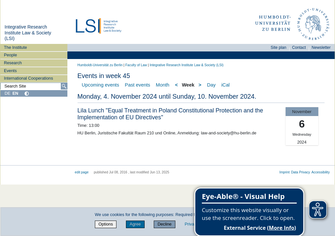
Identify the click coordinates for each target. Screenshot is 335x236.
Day (211, 85)
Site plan (278, 47)
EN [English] (15, 93)
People (10, 54)
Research (13, 62)
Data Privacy (300, 172)
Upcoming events (100, 85)
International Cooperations (28, 78)
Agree (135, 224)
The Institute (15, 47)
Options (105, 224)
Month (162, 85)
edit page (82, 172)
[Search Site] (33, 86)
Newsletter (321, 47)
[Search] (64, 86)
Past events (137, 85)
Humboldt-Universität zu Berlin (100, 65)
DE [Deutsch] (7, 93)
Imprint (284, 172)
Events (10, 70)
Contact (299, 47)
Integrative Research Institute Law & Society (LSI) (28, 32)
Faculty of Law (136, 65)
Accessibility (320, 172)
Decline (165, 224)
